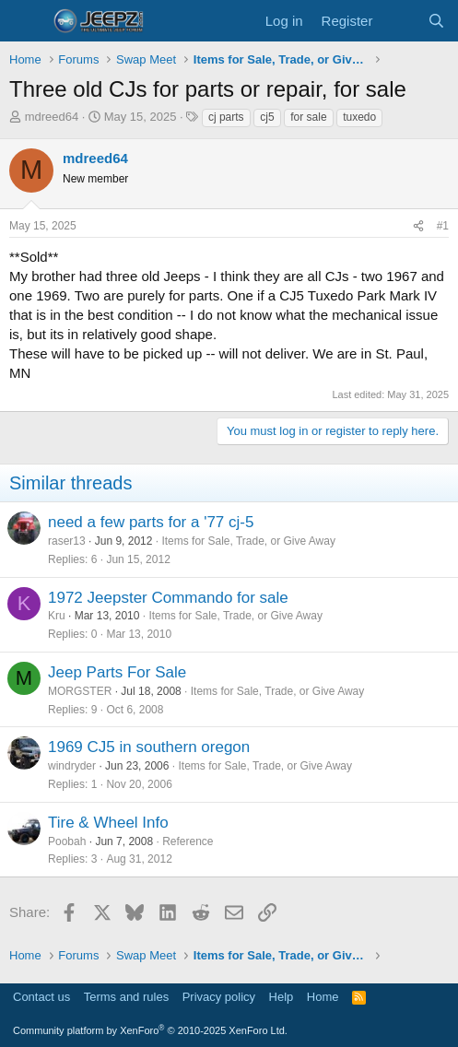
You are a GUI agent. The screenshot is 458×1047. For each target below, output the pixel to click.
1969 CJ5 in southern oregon (149, 747)
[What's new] (399, 21)
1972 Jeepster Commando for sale (168, 597)
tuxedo (359, 117)
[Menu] (25, 21)
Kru (56, 615)
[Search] (436, 21)
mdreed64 (52, 117)
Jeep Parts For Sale (117, 672)
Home (323, 997)
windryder (72, 765)
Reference (187, 841)
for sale (308, 117)
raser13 (67, 541)
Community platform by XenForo (150, 1030)
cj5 (267, 117)
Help (281, 997)
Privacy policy (218, 997)
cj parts (226, 117)
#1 (443, 225)
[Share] (418, 226)
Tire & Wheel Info (108, 822)
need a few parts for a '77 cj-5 (150, 522)
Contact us (41, 997)
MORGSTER (80, 691)
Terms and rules (126, 997)
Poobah (67, 841)
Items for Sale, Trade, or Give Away (248, 541)
